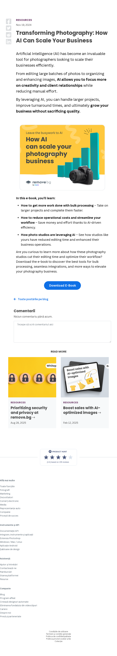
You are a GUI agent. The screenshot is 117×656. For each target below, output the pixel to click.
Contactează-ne (8, 568)
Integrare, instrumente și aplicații (16, 534)
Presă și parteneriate (10, 616)
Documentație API (9, 530)
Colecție (58, 641)
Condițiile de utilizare (58, 631)
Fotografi (5, 490)
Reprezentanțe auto (10, 508)
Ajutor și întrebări (9, 564)
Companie (5, 512)
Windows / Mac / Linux (11, 541)
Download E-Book (62, 285)
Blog (2, 594)
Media (3, 504)
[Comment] (62, 332)
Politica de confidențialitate (58, 636)
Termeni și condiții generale (58, 634)
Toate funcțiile (7, 486)
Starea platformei (9, 575)
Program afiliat (7, 598)
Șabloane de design (10, 549)
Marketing (5, 493)
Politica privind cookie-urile (58, 639)
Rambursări (6, 571)
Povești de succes (9, 515)
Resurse (4, 579)
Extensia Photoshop (10, 538)
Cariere (3, 609)
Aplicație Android (8, 545)
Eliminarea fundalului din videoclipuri (18, 605)
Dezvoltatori (6, 497)
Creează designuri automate (14, 601)
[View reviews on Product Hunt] (58, 457)
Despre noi (5, 612)
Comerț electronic (9, 501)
